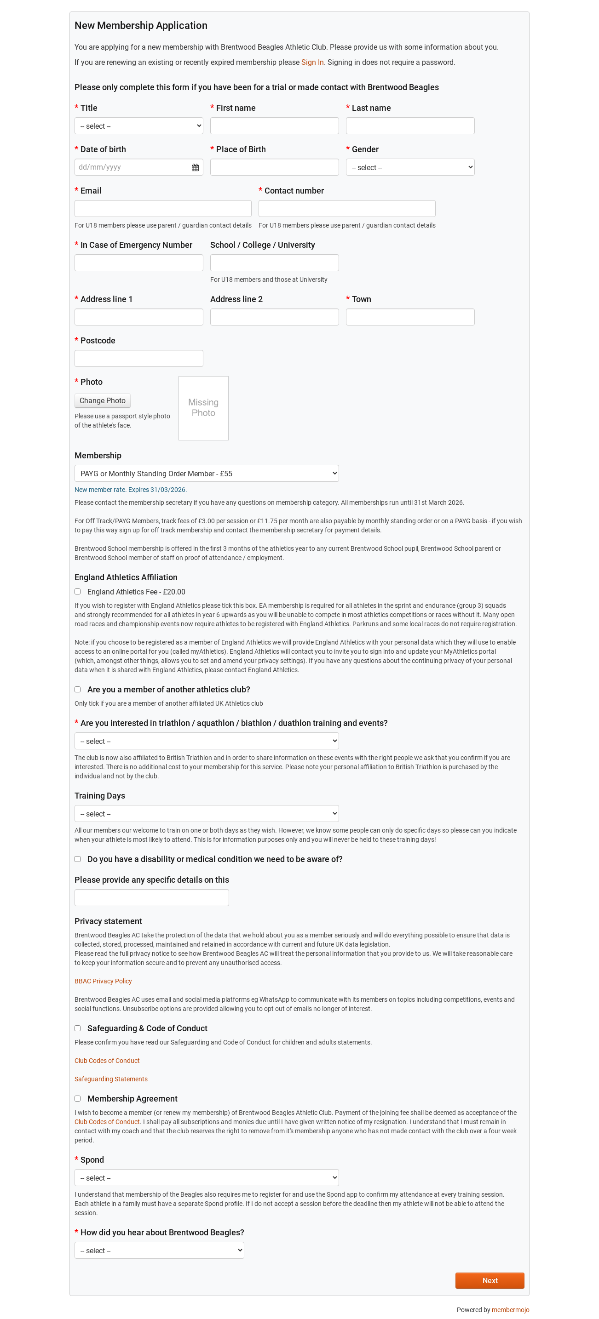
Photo (89, 382)
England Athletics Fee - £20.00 (130, 592)
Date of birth (100, 149)
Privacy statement (108, 921)
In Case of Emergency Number (133, 245)
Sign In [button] (312, 62)
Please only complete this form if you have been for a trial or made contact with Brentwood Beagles (257, 87)
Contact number (291, 190)
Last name (368, 108)
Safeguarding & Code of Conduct (141, 1028)
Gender (362, 149)
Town (358, 299)
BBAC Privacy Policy (103, 981)
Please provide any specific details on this (152, 880)
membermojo (511, 1309)
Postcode (95, 340)
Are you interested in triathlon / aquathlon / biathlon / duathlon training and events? (231, 723)
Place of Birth (238, 149)
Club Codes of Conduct (107, 1060)
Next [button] (490, 1280)
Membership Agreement (126, 1098)
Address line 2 (236, 299)
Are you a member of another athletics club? (162, 689)
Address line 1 (104, 299)
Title (86, 108)
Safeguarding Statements (111, 1079)
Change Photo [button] (103, 400)
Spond (89, 1160)
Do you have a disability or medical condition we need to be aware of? (209, 859)
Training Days (100, 795)
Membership (98, 455)
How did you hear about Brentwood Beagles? (159, 1232)
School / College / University (262, 245)
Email (88, 190)
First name (233, 108)
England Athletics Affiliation (126, 577)
